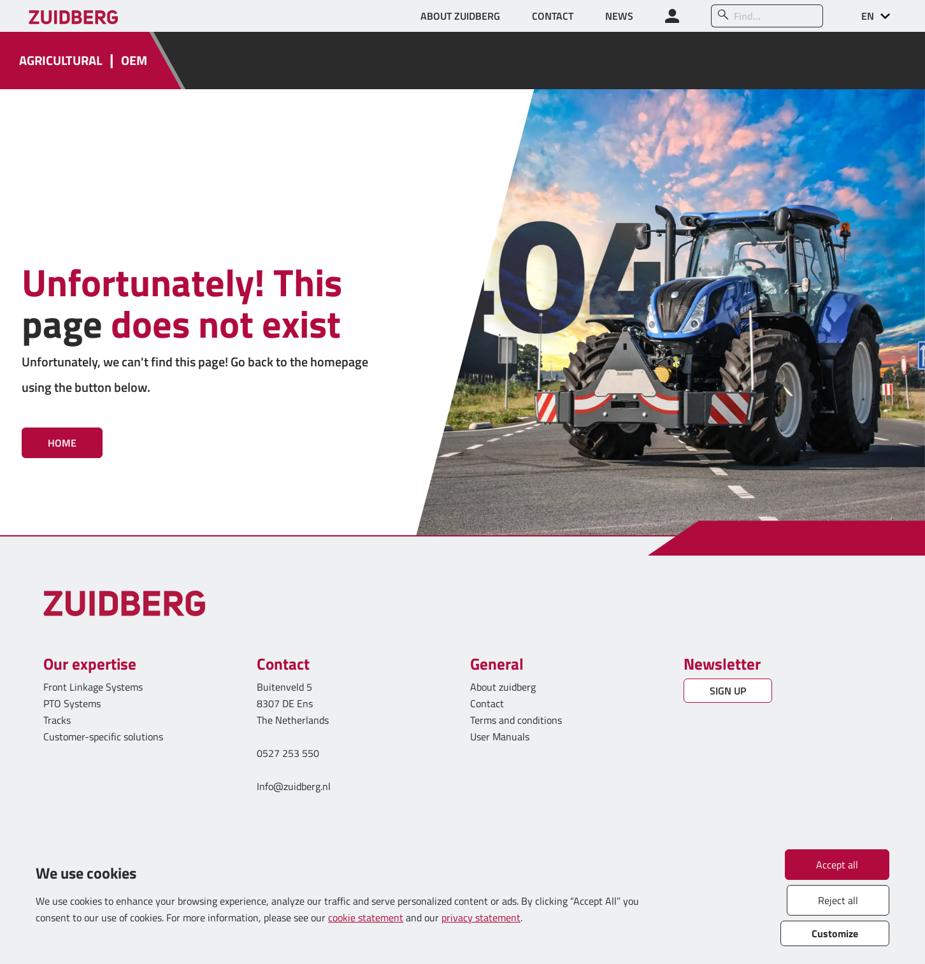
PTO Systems (72, 703)
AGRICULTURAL (60, 60)
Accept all (837, 864)
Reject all (838, 900)
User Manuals (501, 736)
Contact (487, 703)
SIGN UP (728, 690)
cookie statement (365, 917)
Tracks (57, 720)
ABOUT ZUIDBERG (460, 16)
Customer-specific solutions (103, 736)
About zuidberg (503, 686)
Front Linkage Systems (93, 686)
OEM (134, 60)
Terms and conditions (516, 720)
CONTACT (552, 16)
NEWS (619, 16)
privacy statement (480, 917)
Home (62, 442)
